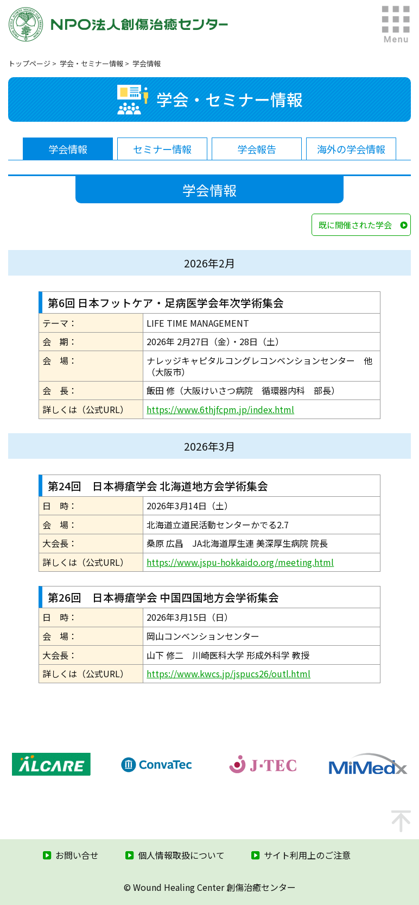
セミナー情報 (162, 149)
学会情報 (67, 149)
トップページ (29, 63)
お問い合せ (77, 855)
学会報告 (256, 149)
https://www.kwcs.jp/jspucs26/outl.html (228, 673)
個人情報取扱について (181, 855)
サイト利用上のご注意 (307, 855)
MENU (396, 24)
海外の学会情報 (351, 149)
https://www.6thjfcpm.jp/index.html (220, 409)
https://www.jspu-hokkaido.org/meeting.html (240, 562)
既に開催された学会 (355, 224)
